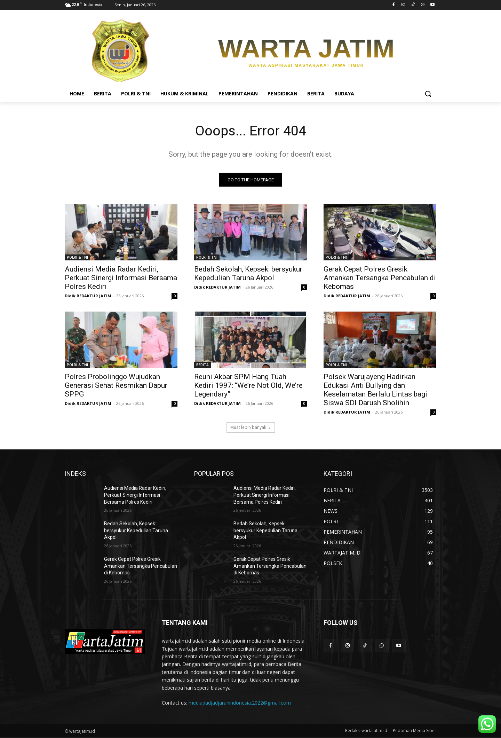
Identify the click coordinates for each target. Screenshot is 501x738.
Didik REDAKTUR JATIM (88, 296)
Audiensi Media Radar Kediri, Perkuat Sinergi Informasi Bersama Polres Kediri (121, 278)
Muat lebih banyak (250, 428)
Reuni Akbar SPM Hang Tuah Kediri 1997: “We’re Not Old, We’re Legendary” (248, 386)
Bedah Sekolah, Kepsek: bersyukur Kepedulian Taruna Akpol (248, 273)
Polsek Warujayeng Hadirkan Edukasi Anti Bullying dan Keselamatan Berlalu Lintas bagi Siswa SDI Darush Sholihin (375, 390)
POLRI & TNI (77, 257)
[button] (428, 93)
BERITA (202, 365)
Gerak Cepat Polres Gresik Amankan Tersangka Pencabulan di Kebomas (380, 278)
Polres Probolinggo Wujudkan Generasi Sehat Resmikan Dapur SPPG (116, 386)
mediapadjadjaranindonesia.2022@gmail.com (240, 702)
